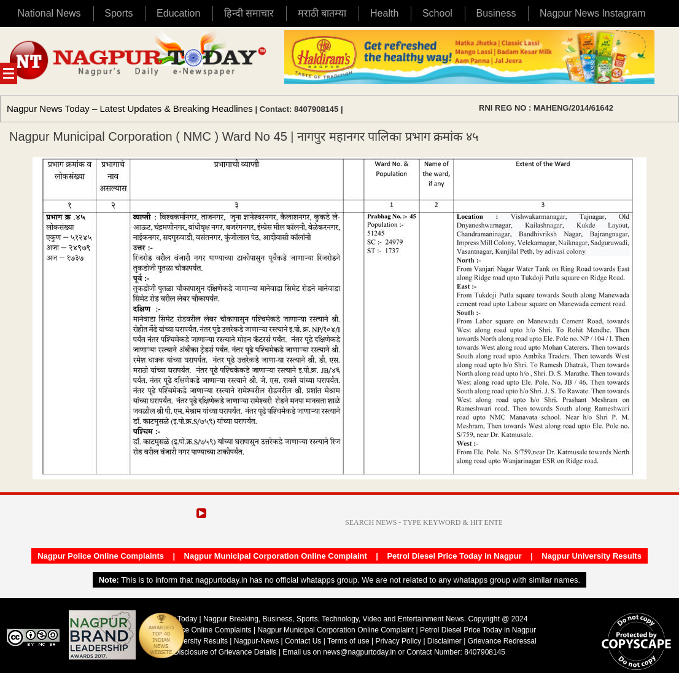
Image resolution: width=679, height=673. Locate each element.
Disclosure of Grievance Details (225, 652)
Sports (118, 13)
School (437, 13)
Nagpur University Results (591, 556)
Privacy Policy (398, 641)
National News (48, 13)
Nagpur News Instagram (593, 13)
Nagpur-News (256, 641)
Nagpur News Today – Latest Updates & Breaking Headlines (130, 108)
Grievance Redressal (502, 641)
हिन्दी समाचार (249, 13)
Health (384, 13)
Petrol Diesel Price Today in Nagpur (454, 556)
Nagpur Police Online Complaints (100, 556)
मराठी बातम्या (322, 13)
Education (178, 13)
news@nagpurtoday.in (359, 652)
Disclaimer (445, 641)
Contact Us (303, 641)
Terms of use (348, 641)
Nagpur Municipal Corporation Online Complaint (275, 556)
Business (496, 13)
